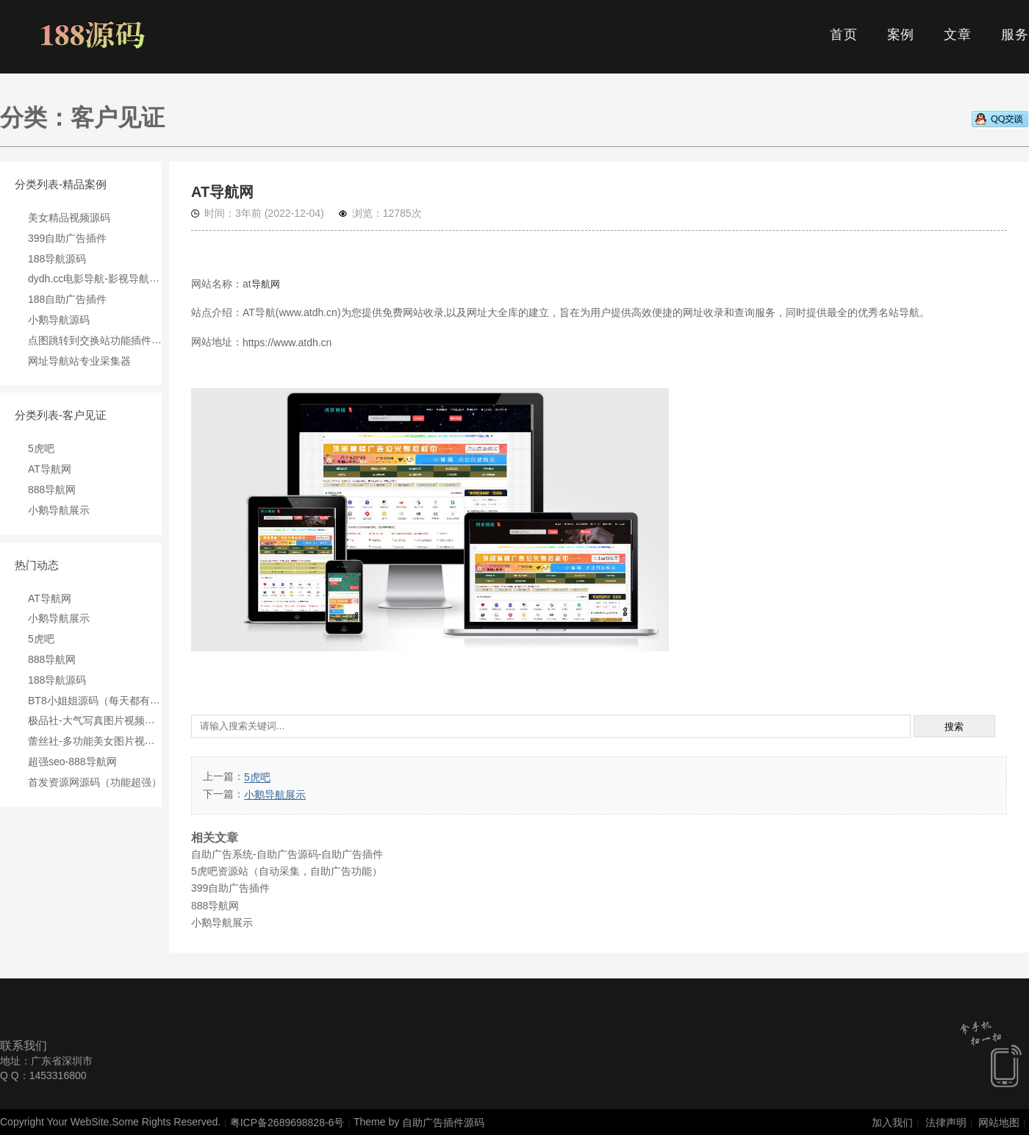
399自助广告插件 (67, 238)
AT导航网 (49, 469)
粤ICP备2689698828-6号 (287, 1122)
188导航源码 (57, 258)
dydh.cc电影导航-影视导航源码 (99, 278)
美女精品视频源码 (69, 217)
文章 (958, 34)
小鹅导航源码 (59, 320)
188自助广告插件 (67, 299)
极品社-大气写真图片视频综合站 (102, 720)
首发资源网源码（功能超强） (95, 782)
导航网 (265, 284)
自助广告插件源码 (443, 1122)
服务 (1015, 34)
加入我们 (892, 1122)
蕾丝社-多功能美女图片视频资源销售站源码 (127, 741)
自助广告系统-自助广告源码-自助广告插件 (287, 854)
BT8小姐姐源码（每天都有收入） (104, 700)
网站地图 (998, 1122)
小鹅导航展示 (59, 510)
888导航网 (52, 489)
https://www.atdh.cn (287, 342)
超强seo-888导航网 (72, 761)
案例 (901, 34)
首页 (844, 34)
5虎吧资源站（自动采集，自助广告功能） (286, 871)
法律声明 (946, 1122)
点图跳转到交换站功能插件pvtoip (103, 340)
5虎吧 (41, 448)
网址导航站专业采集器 (79, 360)
